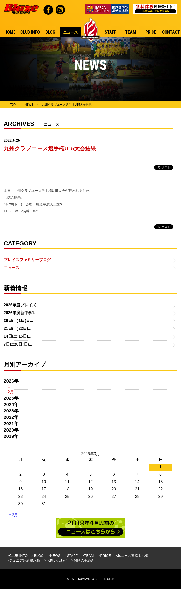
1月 (11, 386)
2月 (11, 392)
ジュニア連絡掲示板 (24, 560)
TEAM (89, 556)
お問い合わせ (57, 560)
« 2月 (13, 515)
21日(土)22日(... (17, 328)
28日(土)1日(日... (18, 321)
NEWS (55, 556)
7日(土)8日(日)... (18, 344)
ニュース (11, 268)
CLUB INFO (18, 556)
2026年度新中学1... (21, 313)
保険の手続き (84, 560)
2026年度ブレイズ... (21, 305)
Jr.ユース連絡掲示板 (133, 556)
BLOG (39, 556)
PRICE (105, 556)
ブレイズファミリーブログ (27, 260)
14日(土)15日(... (17, 336)
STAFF (72, 556)
